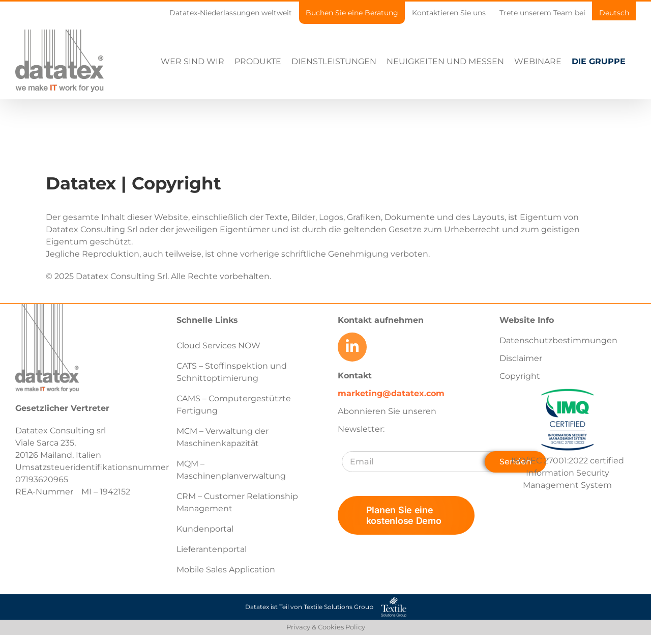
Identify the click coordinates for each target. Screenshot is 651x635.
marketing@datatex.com (391, 393)
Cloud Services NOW (218, 345)
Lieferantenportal (211, 549)
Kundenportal (204, 529)
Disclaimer (520, 358)
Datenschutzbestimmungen (558, 340)
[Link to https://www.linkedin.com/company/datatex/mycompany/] (352, 347)
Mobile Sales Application (225, 569)
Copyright (519, 376)
